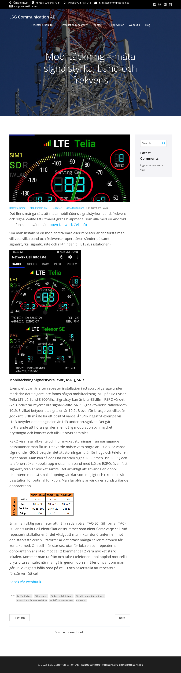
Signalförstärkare (75, 207)
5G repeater (41, 596)
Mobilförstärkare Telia (61, 600)
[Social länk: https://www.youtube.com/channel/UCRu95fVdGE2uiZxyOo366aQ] (170, 4)
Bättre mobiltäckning (62, 596)
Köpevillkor (117, 24)
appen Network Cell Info (67, 224)
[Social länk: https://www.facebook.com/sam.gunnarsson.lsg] (154, 4)
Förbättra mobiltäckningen (90, 596)
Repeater (56, 207)
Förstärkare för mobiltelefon (32, 600)
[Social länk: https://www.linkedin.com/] (165, 4)
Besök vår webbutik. (25, 581)
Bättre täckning (17, 207)
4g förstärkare (24, 596)
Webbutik (134, 24)
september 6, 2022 (98, 207)
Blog (147, 24)
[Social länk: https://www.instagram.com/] (159, 4)
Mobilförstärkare (39, 207)
